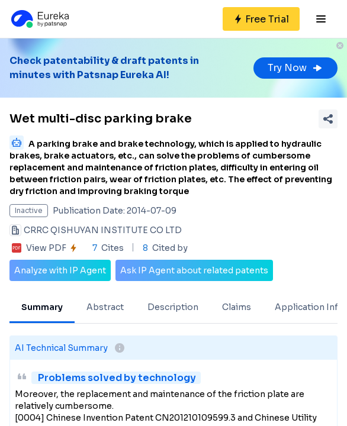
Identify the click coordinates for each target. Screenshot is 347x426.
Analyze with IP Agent (60, 270)
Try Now (295, 68)
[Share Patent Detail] (328, 118)
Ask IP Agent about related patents (194, 270)
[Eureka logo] (39, 19)
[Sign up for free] (261, 19)
